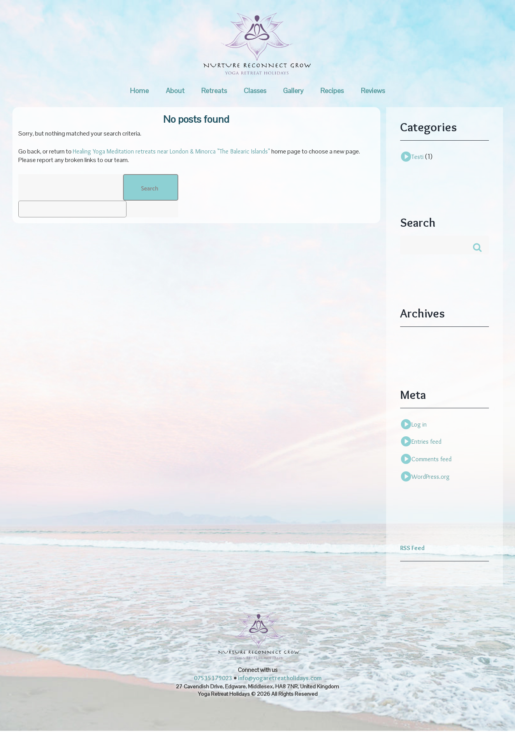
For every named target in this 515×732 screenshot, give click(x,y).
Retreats (214, 90)
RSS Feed (412, 548)
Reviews (373, 90)
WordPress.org (430, 477)
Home (139, 90)
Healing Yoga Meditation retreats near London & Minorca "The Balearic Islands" (171, 151)
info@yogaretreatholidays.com (280, 679)
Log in (419, 425)
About (175, 90)
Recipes (332, 90)
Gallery (293, 90)
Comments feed (431, 460)
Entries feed (426, 442)
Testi (417, 157)
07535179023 (213, 679)
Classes (255, 90)
